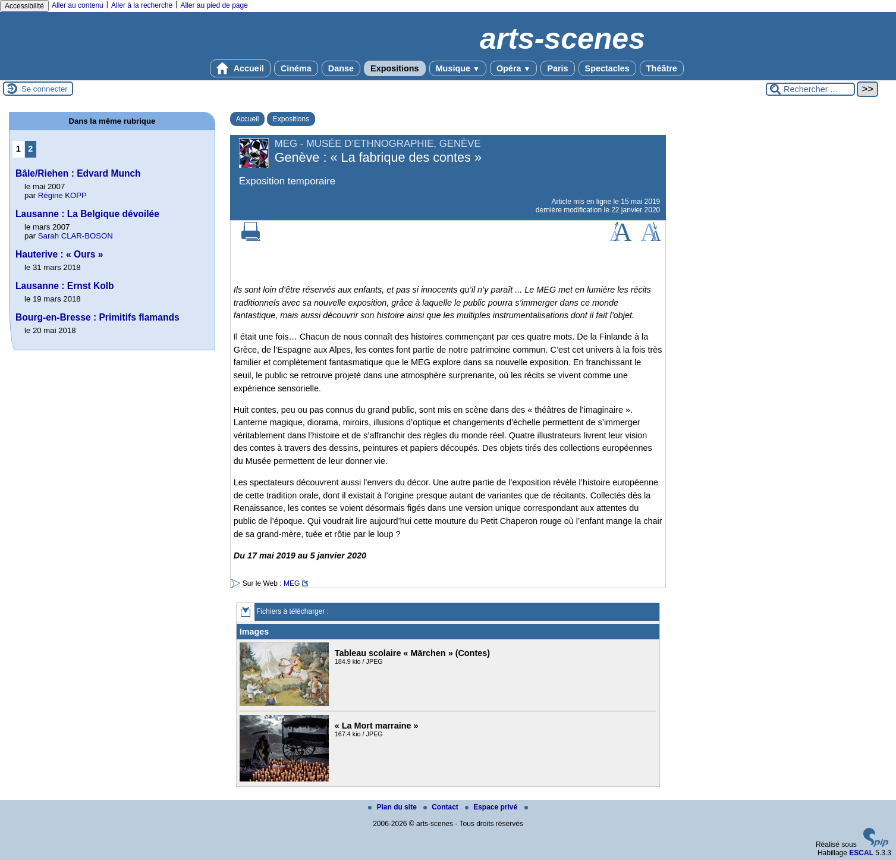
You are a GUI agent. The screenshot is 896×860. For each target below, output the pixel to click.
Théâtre (661, 68)
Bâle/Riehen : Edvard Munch (78, 173)
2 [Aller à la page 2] (30, 148)
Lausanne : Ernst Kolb (64, 286)
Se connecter (44, 88)
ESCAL (861, 853)
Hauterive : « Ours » (59, 254)
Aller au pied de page (213, 5)
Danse (341, 68)
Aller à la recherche (141, 5)
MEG (292, 583)
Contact (441, 807)
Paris (557, 68)
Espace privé (492, 807)
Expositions (394, 68)
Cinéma (296, 68)
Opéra (513, 68)
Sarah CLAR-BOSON (75, 235)
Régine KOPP (62, 195)
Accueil (240, 68)
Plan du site (393, 807)
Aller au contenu (77, 5)
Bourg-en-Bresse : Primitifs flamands (97, 317)
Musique (458, 68)
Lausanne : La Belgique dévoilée (87, 214)
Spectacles (607, 68)
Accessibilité (24, 6)
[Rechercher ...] (810, 89)
